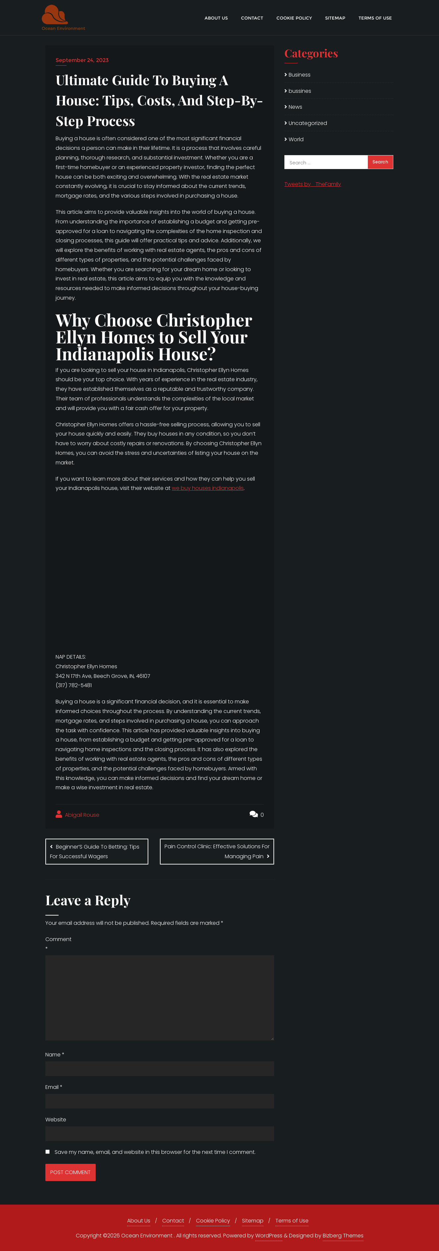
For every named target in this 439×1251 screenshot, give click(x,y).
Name (55, 1054)
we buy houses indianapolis (208, 488)
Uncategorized (308, 123)
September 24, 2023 (82, 60)
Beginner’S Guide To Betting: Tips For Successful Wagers (94, 851)
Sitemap (253, 1220)
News (295, 107)
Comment (58, 943)
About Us (138, 1220)
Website (55, 1119)
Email (54, 1087)
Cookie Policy (213, 1220)
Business (300, 75)
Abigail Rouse (77, 814)
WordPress (268, 1235)
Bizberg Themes (343, 1235)
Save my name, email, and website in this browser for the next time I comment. (155, 1152)
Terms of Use (292, 1220)
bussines (300, 91)
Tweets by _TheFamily (312, 184)
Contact (173, 1220)
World (296, 139)
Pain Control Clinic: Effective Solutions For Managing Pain (217, 851)
